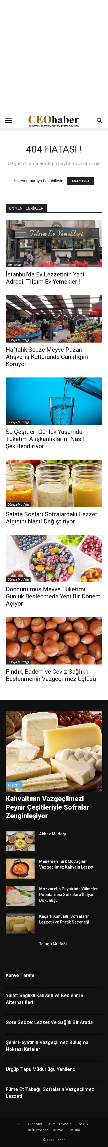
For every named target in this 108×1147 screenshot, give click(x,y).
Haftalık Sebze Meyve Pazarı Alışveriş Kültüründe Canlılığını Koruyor (47, 356)
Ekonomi (35, 1124)
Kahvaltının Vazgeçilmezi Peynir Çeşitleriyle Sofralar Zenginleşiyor (47, 807)
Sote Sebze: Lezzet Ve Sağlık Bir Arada (49, 1022)
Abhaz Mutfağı (52, 834)
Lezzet (14, 785)
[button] (100, 120)
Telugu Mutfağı (53, 944)
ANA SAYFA (81, 181)
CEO (19, 1124)
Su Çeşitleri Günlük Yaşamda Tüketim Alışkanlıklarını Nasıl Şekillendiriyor (45, 439)
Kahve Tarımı (20, 975)
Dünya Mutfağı (18, 340)
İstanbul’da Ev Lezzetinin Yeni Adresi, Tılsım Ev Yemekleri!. (45, 278)
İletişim (74, 1130)
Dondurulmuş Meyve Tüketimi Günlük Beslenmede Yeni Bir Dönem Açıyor (53, 596)
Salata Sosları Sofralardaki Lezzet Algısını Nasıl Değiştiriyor (51, 518)
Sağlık (83, 1124)
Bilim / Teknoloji (60, 1124)
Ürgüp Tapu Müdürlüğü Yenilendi (41, 1069)
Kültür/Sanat (38, 1130)
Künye (58, 1130)
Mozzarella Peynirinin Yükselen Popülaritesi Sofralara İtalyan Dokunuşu (68, 895)
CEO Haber (56, 1140)
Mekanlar (14, 265)
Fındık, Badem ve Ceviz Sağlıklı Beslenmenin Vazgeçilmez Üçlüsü (51, 675)
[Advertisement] (54, 56)
